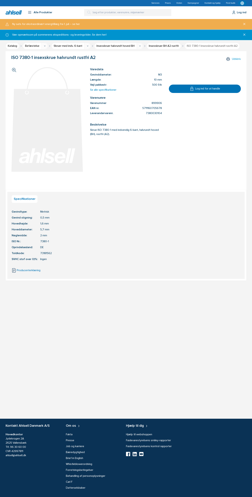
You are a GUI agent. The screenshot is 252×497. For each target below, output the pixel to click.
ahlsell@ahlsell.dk (16, 455)
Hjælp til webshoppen (139, 434)
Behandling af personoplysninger (85, 476)
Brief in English (74, 458)
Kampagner (193, 3)
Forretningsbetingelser (79, 470)
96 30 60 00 (18, 447)
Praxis (168, 3)
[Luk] (243, 24)
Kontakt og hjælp (212, 3)
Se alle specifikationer (103, 90)
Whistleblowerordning (79, 464)
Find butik (230, 3)
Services (155, 3)
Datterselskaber (75, 488)
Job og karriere (75, 446)
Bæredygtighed (75, 452)
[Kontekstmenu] (242, 3)
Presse (70, 440)
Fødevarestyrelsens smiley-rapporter (148, 440)
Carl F (69, 482)
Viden (179, 3)
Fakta (69, 434)
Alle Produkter (43, 12)
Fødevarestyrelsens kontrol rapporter (149, 446)
